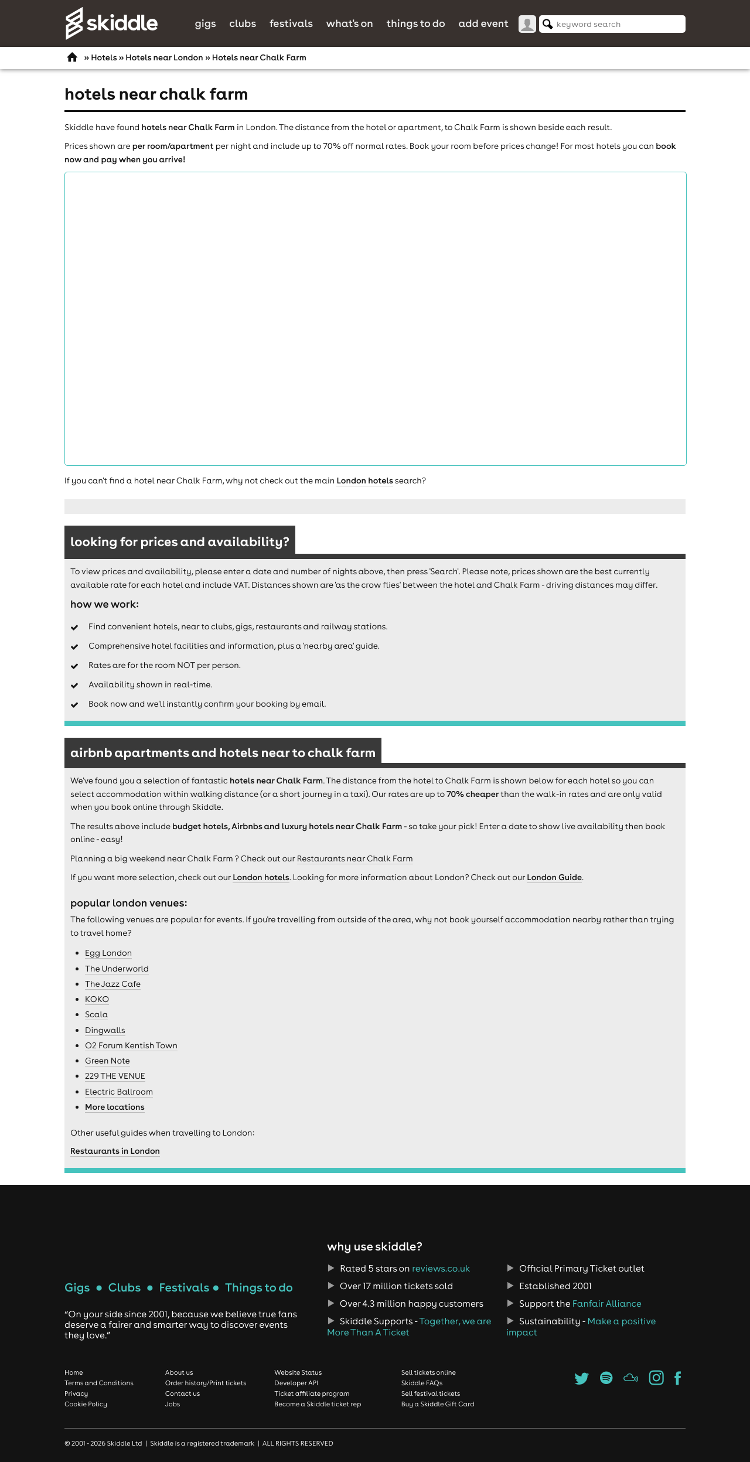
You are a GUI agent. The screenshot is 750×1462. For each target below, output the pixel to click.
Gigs (205, 23)
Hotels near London (164, 57)
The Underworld (117, 968)
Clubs (242, 23)
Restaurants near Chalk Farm (355, 858)
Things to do (415, 23)
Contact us (182, 1393)
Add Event (483, 23)
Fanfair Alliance (607, 1304)
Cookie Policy (85, 1404)
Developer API (296, 1383)
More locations (115, 1107)
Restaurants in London (115, 1151)
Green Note (107, 1060)
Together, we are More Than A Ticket (409, 1327)
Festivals (291, 23)
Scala (96, 1014)
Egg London (108, 953)
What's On (349, 23)
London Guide (554, 877)
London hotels (364, 480)
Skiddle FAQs (421, 1383)
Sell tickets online (428, 1372)
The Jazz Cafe (113, 984)
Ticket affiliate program (311, 1393)
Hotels (104, 57)
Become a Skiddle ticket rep (317, 1404)
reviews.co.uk (441, 1268)
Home (73, 1372)
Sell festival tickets (430, 1393)
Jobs (172, 1404)
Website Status (298, 1372)
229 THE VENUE (115, 1076)
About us (179, 1372)
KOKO (97, 999)
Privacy (76, 1393)
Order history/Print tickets (206, 1383)
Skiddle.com (111, 23)
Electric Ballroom (119, 1091)
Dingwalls (105, 1030)
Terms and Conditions (99, 1383)
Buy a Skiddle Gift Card (438, 1404)
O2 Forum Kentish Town (131, 1045)
